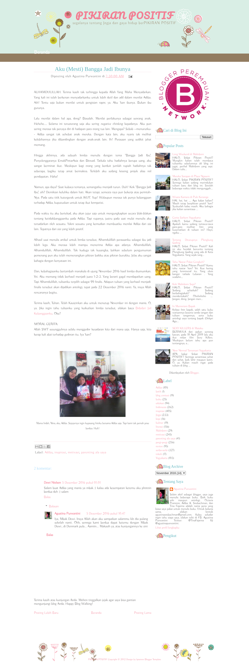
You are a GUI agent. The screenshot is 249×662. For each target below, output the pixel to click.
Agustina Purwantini (67, 514)
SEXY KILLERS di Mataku (187, 328)
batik (158, 391)
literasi (159, 427)
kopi (158, 419)
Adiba (49, 452)
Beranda (42, 52)
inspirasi (60, 452)
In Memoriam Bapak (183, 306)
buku (158, 399)
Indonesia (161, 407)
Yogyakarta (161, 458)
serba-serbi (162, 450)
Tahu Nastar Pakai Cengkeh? (188, 262)
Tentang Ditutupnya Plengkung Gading (192, 241)
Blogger (194, 373)
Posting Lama (142, 613)
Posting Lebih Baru (46, 613)
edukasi (160, 403)
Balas (47, 497)
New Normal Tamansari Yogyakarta (191, 350)
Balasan (54, 506)
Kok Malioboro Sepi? (184, 284)
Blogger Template (153, 659)
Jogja (158, 415)
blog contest (162, 395)
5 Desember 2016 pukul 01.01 (81, 483)
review (159, 446)
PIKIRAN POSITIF (124, 15)
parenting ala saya (93, 452)
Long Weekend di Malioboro (188, 154)
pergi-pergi (161, 442)
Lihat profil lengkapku (167, 528)
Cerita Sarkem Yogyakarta (186, 218)
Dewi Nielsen (52, 483)
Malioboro (161, 431)
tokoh (159, 454)
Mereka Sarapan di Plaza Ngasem (191, 176)
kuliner (159, 423)
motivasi (73, 452)
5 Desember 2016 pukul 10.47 (105, 514)
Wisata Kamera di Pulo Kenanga (190, 197)
